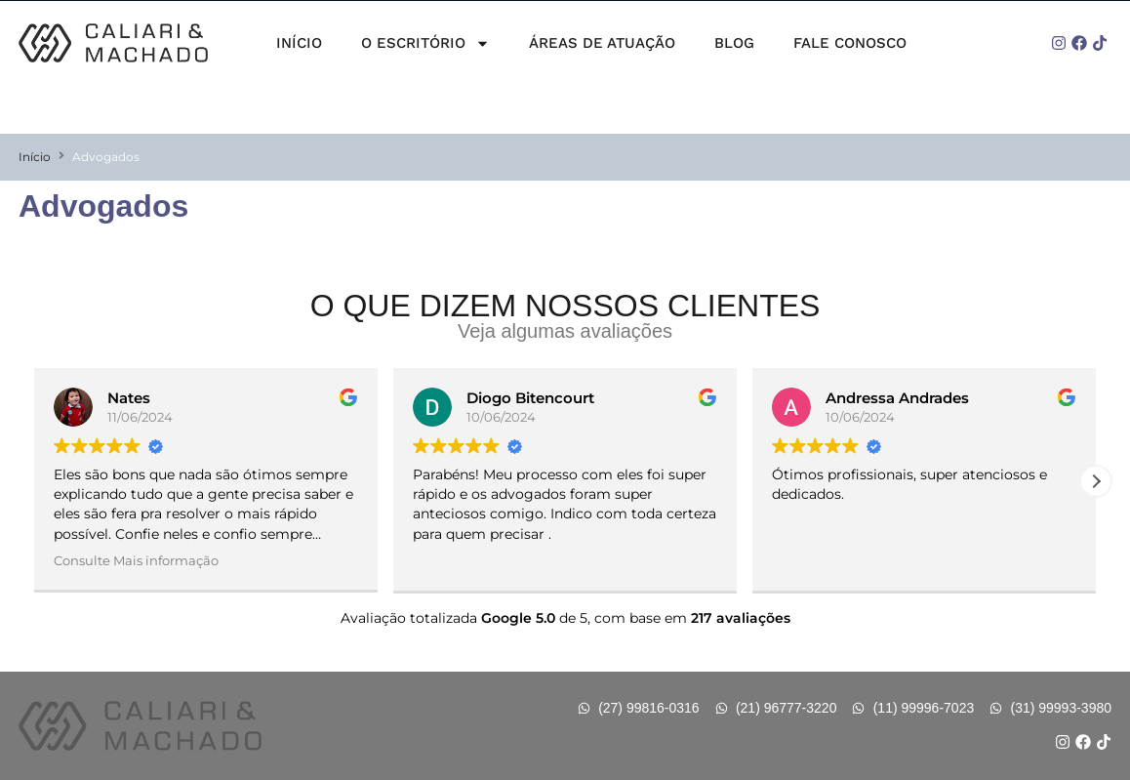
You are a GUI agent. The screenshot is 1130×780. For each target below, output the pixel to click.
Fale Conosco (850, 43)
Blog (734, 43)
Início (299, 43)
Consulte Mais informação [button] (136, 561)
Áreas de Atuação (602, 43)
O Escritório (425, 43)
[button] (1095, 481)
